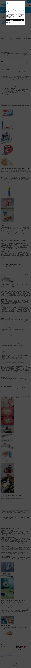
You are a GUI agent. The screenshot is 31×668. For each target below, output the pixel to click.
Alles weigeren (20, 20)
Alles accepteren (10, 20)
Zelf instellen (8, 22)
